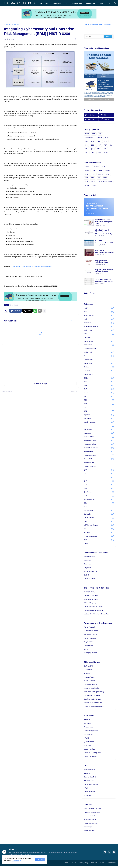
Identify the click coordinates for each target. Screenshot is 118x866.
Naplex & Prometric (90, 578)
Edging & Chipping (90, 603)
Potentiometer (88, 727)
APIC (103, 167)
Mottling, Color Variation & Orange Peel (96, 614)
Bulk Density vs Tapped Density (94, 692)
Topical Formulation (90, 627)
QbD (66, 3)
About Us (74, 863)
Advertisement (111, 863)
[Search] (114, 3)
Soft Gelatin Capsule (90, 634)
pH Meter (87, 719)
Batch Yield (87, 564)
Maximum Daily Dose (90, 571)
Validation (99, 533)
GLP (86, 141)
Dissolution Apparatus (91, 730)
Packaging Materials (90, 653)
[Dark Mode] (110, 3)
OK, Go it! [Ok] (40, 859)
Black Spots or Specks (91, 599)
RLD (99, 496)
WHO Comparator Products (92, 808)
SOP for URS (88, 795)
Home (40, 3)
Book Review (99, 330)
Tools (99, 152)
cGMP (106, 152)
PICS (93, 181)
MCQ (99, 426)
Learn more (15, 861)
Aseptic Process (99, 315)
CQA (100, 134)
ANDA (99, 308)
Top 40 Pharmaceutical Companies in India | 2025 (104, 242)
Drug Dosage (88, 567)
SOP (93, 152)
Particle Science (99, 437)
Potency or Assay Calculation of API (101, 261)
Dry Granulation (89, 645)
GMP (93, 141)
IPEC (92, 178)
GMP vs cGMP (88, 666)
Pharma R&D (99, 459)
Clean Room (99, 345)
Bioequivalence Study (99, 327)
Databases (57, 3)
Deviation (99, 137)
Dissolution (99, 371)
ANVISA (96, 167)
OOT (98, 145)
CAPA (87, 134)
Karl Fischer (88, 723)
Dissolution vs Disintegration (93, 699)
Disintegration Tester (90, 756)
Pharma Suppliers (99, 463)
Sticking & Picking (89, 592)
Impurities (99, 415)
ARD (99, 312)
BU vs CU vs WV (89, 680)
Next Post (74, 392)
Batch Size (87, 560)
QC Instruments (89, 742)
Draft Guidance (97, 170)
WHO (87, 185)
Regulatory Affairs (99, 499)
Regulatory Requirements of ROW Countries (104, 270)
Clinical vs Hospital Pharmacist (93, 706)
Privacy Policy (83, 863)
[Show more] (44, 311)
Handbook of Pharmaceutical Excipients (104, 251)
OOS (92, 145)
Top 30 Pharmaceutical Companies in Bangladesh (104, 280)
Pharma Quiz (77, 3)
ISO (86, 145)
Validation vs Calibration (91, 688)
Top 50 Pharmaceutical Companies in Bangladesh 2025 (104, 221)
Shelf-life (86, 575)
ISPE (105, 178)
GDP (107, 137)
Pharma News (99, 452)
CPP (93, 134)
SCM (99, 503)
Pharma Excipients (99, 441)
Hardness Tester (89, 780)
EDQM (107, 170)
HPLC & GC (88, 738)
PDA (86, 181)
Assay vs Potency (89, 677)
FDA (93, 174)
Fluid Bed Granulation (91, 631)
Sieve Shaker (88, 745)
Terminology (88, 827)
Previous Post (7, 392)
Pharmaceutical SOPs (91, 823)
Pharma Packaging (99, 455)
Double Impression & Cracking (93, 606)
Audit (99, 319)
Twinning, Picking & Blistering (93, 610)
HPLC (99, 393)
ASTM (87, 170)
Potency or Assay (89, 556)
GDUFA (100, 174)
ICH (99, 141)
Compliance (89, 137)
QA (111, 145)
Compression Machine (91, 784)
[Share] (75, 39)
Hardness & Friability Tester (92, 753)
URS (99, 521)
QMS (98, 149)
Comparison (90, 3)
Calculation (99, 338)
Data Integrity (99, 363)
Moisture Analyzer (89, 749)
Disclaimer (94, 863)
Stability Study (99, 510)
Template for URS (89, 791)
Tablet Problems (99, 518)
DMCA (102, 863)
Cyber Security (14, 24)
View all (73, 321)
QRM (104, 149)
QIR (92, 149)
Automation (99, 323)
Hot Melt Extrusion (90, 638)
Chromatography (99, 341)
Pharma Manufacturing (99, 448)
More (101, 3)
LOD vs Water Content (91, 684)
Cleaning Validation (99, 349)
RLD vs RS (87, 673)
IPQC (105, 141)
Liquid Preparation (99, 422)
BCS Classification (90, 819)
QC (86, 149)
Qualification (99, 492)
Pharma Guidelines (99, 444)
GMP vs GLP (88, 670)
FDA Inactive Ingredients (92, 812)
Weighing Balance (89, 769)
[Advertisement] (40, 362)
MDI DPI (86, 649)
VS (99, 529)
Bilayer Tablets (88, 642)
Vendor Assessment (99, 536)
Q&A (46, 3)
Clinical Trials (99, 352)
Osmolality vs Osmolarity (92, 695)
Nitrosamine (99, 433)
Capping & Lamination (91, 595)
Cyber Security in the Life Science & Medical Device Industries (32, 266)
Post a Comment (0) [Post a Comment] (40, 384)
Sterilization (99, 514)
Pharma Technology (99, 466)
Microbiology (99, 430)
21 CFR (87, 167)
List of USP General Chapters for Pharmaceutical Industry (103, 232)
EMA (86, 174)
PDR (105, 145)
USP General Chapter (105, 181)
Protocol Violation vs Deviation (93, 703)
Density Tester (88, 734)
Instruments (99, 418)
